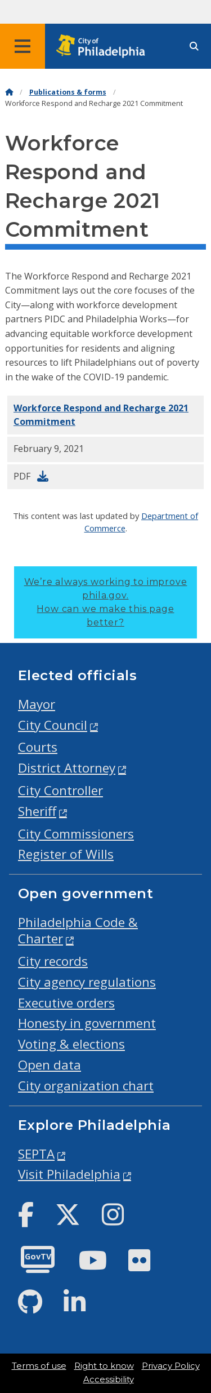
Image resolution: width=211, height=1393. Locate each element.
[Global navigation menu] (22, 46)
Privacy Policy (171, 1366)
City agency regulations (87, 982)
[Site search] (194, 46)
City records (53, 961)
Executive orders (66, 1003)
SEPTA (36, 1154)
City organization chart (86, 1085)
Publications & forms (67, 92)
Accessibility (108, 1379)
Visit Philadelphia (69, 1174)
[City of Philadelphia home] (104, 46)
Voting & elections (71, 1044)
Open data (49, 1064)
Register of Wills (66, 854)
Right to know (104, 1366)
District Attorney (66, 768)
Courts (37, 747)
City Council (52, 725)
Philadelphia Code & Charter (78, 930)
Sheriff (37, 811)
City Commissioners (76, 833)
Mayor (36, 704)
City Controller (60, 790)
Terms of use (39, 1366)
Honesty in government (87, 1023)
